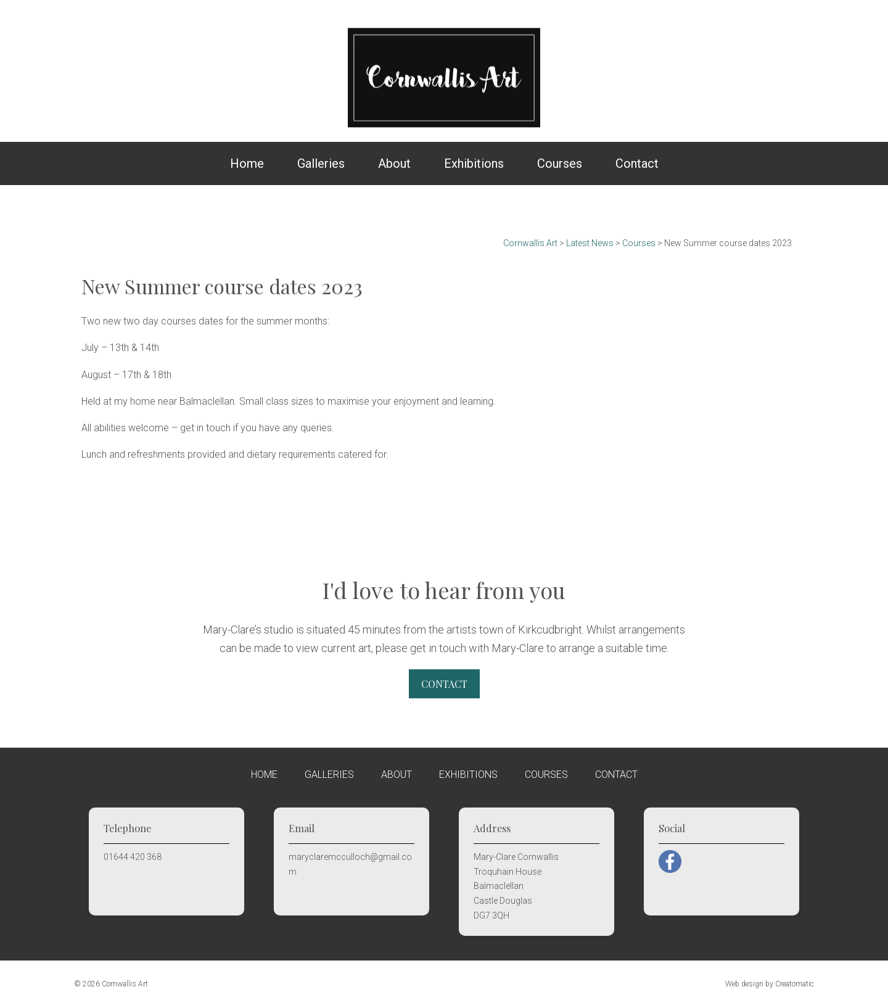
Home (247, 163)
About (394, 163)
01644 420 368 (133, 857)
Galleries (321, 163)
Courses (559, 163)
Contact (637, 163)
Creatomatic (794, 984)
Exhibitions (474, 163)
